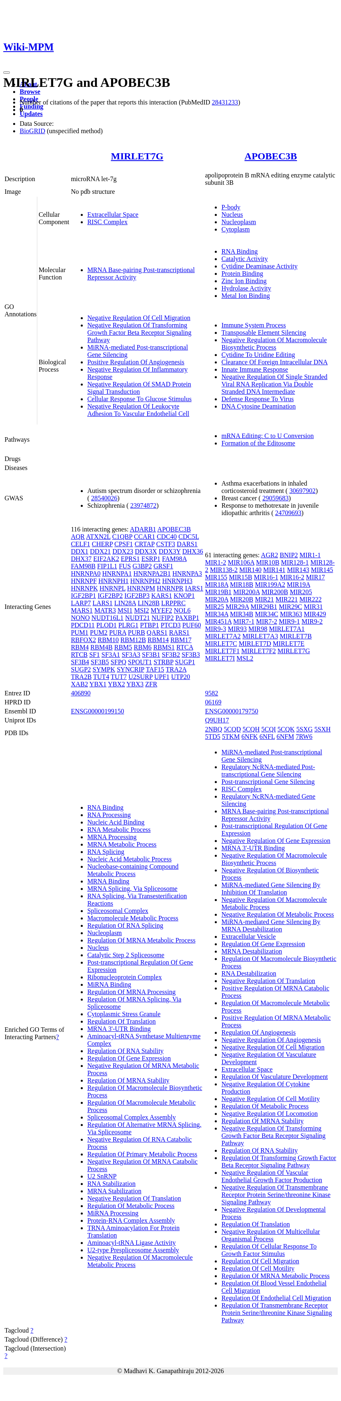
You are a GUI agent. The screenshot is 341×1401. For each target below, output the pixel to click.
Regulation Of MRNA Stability (128, 1080)
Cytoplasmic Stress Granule (124, 1013)
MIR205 (301, 591)
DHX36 (192, 551)
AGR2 (269, 555)
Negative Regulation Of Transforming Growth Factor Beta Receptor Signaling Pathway (139, 332)
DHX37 (81, 558)
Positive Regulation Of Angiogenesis (135, 362)
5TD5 (212, 736)
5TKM (231, 736)
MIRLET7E (289, 643)
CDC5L (188, 536)
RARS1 (179, 632)
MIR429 (315, 614)
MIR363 (291, 614)
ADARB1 (143, 529)
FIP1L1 (107, 566)
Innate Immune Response (254, 369)
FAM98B (83, 566)
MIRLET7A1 (287, 628)
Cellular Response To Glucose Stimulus (139, 398)
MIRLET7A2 (223, 636)
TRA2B (81, 676)
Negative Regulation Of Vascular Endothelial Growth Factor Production (271, 1176)
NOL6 (182, 610)
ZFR (151, 684)
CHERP (102, 543)
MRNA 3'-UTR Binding (119, 1028)
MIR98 (257, 628)
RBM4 (80, 647)
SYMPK (104, 669)
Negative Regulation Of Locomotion (269, 1113)
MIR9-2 (312, 621)
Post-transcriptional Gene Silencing (268, 781)
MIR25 (214, 606)
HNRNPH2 (145, 580)
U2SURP (140, 676)
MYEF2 (161, 610)
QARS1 (157, 632)
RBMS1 (164, 647)
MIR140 (250, 569)
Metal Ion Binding (245, 295)
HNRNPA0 (85, 573)
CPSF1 (123, 543)
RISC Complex (107, 221)
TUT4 (101, 676)
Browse (30, 91)
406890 (81, 693)
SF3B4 (80, 661)
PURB (136, 632)
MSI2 (141, 610)
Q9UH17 (217, 720)
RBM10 (108, 639)
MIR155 (216, 577)
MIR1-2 (215, 562)
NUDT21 (137, 617)
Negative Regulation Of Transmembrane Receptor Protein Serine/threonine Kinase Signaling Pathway (275, 1195)
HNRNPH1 (113, 580)
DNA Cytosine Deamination (258, 406)
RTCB (79, 654)
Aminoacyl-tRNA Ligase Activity (131, 1242)
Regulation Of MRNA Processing (131, 991)
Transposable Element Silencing (263, 332)
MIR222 (310, 599)
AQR (78, 536)
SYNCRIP (130, 669)
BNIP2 (289, 555)
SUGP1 (185, 661)
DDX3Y (170, 551)
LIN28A (125, 602)
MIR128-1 (295, 562)
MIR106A (241, 562)
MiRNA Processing (113, 1213)
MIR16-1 (266, 577)
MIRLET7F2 (258, 650)
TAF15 (155, 669)
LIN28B (148, 602)
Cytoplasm (235, 229)
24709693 (288, 512)
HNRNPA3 (187, 573)
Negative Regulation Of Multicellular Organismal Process (270, 1235)
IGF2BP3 (137, 595)
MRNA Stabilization (114, 1191)
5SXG (304, 729)
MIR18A (216, 584)
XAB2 (79, 684)
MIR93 (237, 628)
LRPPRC (173, 602)
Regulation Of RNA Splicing (125, 925)
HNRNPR (170, 588)
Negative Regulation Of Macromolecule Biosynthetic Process (274, 343)
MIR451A (218, 621)
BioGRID (32, 130)
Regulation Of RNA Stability (125, 1050)
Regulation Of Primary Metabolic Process (142, 1154)
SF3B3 (191, 654)
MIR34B (241, 614)
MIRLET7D (255, 643)
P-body (230, 207)
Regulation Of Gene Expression (129, 1058)
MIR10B (268, 562)
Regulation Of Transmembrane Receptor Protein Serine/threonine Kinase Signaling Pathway (276, 1313)
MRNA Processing (111, 836)
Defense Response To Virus (257, 398)
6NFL (267, 736)
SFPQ (118, 661)
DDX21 (100, 551)
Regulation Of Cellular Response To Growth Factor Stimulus (268, 1250)
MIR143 (298, 569)
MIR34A (216, 614)
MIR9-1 (289, 621)
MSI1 (125, 610)
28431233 (225, 102)
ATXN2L (98, 536)
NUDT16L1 (107, 617)
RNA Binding (239, 251)
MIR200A (246, 591)
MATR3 (105, 610)
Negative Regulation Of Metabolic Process (277, 914)
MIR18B (241, 584)
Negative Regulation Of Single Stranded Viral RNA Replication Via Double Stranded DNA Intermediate (274, 384)
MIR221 (286, 599)
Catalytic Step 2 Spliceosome (125, 954)
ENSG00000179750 (231, 711)
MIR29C (290, 606)
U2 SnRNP (102, 1176)
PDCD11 (83, 625)
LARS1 (103, 602)
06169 (213, 702)
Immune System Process (253, 325)
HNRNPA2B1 (152, 573)
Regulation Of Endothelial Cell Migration (276, 1297)
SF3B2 (171, 654)
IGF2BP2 (110, 595)
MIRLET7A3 (260, 636)
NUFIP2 (163, 617)
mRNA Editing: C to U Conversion (267, 435)
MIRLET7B (295, 636)
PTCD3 (171, 625)
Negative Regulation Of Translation (134, 1198)
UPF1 (161, 676)
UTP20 (180, 676)
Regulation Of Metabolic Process (131, 1205)
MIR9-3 (215, 628)
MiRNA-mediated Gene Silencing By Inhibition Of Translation (270, 888)
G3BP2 (142, 566)
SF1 (94, 654)
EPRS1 (130, 558)
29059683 (275, 498)
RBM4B (101, 647)
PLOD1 (106, 625)
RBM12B (133, 639)
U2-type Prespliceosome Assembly (133, 1250)
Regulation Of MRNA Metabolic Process (141, 940)
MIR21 (264, 599)
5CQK (286, 729)
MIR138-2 (224, 569)
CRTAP (144, 543)
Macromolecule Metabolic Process (132, 918)
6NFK (249, 736)
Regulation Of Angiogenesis (258, 1032)
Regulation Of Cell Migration (260, 1261)
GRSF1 (163, 566)
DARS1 (187, 543)
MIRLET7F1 (222, 650)
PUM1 (80, 632)
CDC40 (167, 536)
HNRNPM (141, 588)
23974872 (143, 505)
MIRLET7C (221, 643)
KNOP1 (184, 595)
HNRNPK (84, 588)
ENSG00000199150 (97, 711)
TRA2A (176, 669)
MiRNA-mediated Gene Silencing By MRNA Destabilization (270, 925)
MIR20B (241, 599)
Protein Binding (242, 273)
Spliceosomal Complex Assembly (131, 1117)
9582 (211, 693)
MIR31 (313, 606)
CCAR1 (144, 536)
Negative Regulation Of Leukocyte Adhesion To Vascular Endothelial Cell (138, 410)
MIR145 (322, 569)
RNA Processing (109, 814)
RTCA (184, 647)
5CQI (268, 729)
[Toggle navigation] (6, 72)
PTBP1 (149, 625)
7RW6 (304, 736)
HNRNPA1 (117, 573)
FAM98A (174, 558)
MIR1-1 (310, 555)
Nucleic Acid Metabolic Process (129, 859)
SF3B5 (100, 661)
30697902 (302, 490)
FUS (125, 566)
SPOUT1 (140, 661)
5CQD (232, 729)
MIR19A (298, 584)
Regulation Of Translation (121, 1021)
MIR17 (315, 577)
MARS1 (82, 610)
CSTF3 (165, 543)
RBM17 (181, 639)
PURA (117, 632)
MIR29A (237, 606)
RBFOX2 (83, 639)
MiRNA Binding (109, 984)
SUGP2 (81, 669)
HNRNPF (84, 580)
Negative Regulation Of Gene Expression (275, 840)
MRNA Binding (108, 881)
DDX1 (80, 551)
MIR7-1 (244, 621)
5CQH (251, 729)
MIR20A (216, 599)
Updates (31, 113)
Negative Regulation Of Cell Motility (270, 1098)
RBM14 (158, 639)
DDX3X (146, 551)
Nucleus (232, 214)
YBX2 (116, 684)
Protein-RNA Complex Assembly (131, 1220)
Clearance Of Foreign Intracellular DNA (274, 362)
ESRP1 (150, 558)
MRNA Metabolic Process (122, 844)
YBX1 (98, 684)
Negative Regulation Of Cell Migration (139, 317)
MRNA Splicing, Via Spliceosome (132, 888)
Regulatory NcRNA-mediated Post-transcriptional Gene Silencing (268, 770)
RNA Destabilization (248, 973)
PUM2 (99, 632)
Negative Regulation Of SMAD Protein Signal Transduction (139, 388)
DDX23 (122, 551)
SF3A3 (131, 654)
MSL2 (244, 658)
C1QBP (122, 536)
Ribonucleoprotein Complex (124, 977)
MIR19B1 (218, 591)
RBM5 (123, 647)
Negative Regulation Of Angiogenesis (271, 1039)
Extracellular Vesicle (248, 936)
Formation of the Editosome (258, 443)
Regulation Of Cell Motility (257, 1268)
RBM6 (143, 647)
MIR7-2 (266, 621)
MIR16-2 (292, 577)
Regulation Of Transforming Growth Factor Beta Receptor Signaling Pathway (278, 1161)
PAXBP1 (187, 617)
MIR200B (274, 591)
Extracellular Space (113, 214)
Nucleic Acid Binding (116, 822)
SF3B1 (151, 654)
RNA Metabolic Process (119, 829)
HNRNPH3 (177, 580)
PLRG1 (128, 625)
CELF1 (80, 543)
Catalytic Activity (244, 258)
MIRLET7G (137, 156)
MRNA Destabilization (251, 951)
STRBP (163, 661)
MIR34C (266, 614)
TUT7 (119, 676)
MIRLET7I (220, 658)
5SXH (322, 729)
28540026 (104, 498)
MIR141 (274, 569)
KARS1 (161, 595)
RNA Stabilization (111, 1183)
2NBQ (213, 729)
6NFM (285, 736)
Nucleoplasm (238, 221)
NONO (80, 617)
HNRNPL (112, 588)
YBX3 (134, 684)
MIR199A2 (270, 584)
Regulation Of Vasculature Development (274, 1076)
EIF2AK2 (106, 558)
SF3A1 (111, 654)
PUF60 (191, 625)
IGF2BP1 (83, 595)
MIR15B (240, 577)
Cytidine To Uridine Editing (258, 354)
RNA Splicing (105, 851)
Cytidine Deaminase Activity (259, 266)
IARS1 (194, 588)
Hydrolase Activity (246, 288)
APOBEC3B (271, 156)
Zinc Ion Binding (243, 280)
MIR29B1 (263, 606)
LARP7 (81, 602)
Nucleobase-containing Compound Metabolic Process (133, 870)
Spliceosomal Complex (117, 910)
